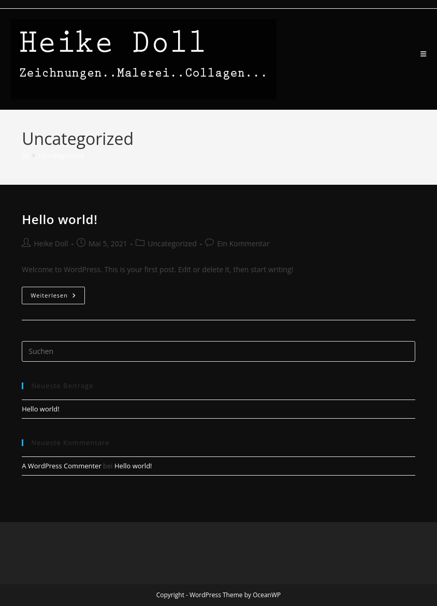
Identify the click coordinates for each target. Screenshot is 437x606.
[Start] (25, 155)
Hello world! (59, 219)
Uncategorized (61, 155)
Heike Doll (51, 243)
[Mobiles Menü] (423, 54)
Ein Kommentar (243, 243)
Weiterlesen (58, 297)
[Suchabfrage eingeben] (218, 351)
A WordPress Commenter (61, 465)
